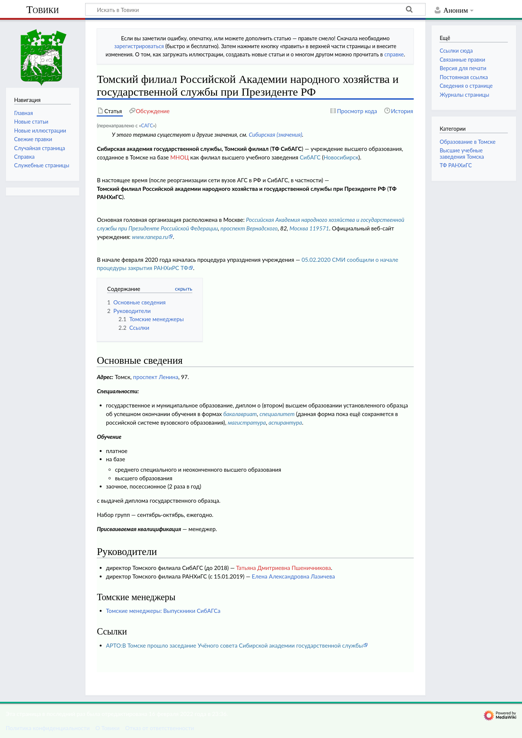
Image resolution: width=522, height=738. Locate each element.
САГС (147, 125)
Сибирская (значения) (275, 134)
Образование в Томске (467, 142)
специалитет (277, 413)
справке (394, 54)
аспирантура (285, 422)
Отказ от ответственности (159, 728)
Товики (42, 9)
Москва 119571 (309, 228)
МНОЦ (179, 157)
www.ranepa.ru (150, 236)
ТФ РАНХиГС (455, 165)
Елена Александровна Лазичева (293, 576)
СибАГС (310, 157)
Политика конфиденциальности (48, 728)
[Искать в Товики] (255, 9)
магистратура (247, 422)
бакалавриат (240, 413)
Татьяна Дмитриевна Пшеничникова (283, 567)
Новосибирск (340, 157)
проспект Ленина (155, 376)
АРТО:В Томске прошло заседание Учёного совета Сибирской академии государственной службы (234, 645)
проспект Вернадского (249, 228)
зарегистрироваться (139, 46)
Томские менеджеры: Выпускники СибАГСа (163, 610)
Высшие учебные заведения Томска (461, 153)
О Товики (107, 728)
